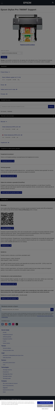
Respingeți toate (45, 405)
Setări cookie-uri (45, 408)
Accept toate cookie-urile (45, 402)
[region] (27, 405)
